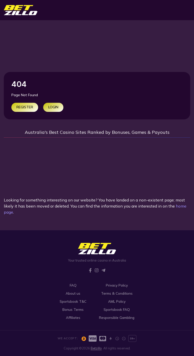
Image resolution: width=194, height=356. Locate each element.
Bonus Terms (73, 309)
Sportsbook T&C (73, 301)
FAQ (73, 285)
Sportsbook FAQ (117, 309)
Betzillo (96, 348)
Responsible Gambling (116, 317)
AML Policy (117, 301)
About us (73, 293)
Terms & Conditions (117, 293)
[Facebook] (90, 270)
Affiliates (73, 317)
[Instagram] (97, 270)
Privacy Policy (117, 285)
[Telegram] (103, 270)
